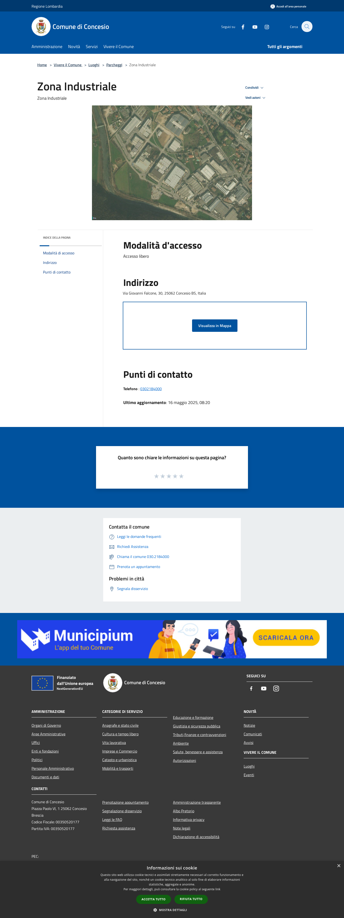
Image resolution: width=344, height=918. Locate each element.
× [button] (338, 866)
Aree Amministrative (48, 734)
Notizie (249, 725)
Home (42, 65)
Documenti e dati (45, 777)
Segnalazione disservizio (122, 811)
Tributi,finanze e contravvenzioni (199, 735)
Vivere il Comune (68, 65)
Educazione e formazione (193, 717)
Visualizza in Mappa (214, 325)
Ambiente (181, 743)
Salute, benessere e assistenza (198, 752)
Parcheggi (114, 65)
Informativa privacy (188, 819)
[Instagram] (264, 26)
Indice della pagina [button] (56, 237)
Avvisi (248, 742)
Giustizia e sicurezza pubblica (196, 726)
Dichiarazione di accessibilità (196, 837)
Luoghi (93, 65)
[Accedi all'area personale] (288, 6)
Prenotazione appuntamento (125, 802)
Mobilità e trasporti (117, 768)
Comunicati (253, 734)
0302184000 (151, 389)
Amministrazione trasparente (197, 802)
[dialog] (172, 889)
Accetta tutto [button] (154, 899)
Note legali (181, 828)
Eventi (249, 775)
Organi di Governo (46, 725)
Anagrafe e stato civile (120, 725)
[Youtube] (252, 26)
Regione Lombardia (47, 6)
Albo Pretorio (183, 811)
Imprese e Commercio (119, 751)
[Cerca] (306, 26)
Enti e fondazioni (45, 751)
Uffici (36, 742)
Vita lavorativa (114, 742)
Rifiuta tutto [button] (191, 899)
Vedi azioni (256, 98)
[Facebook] (240, 26)
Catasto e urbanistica (119, 760)
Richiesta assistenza (118, 828)
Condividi (255, 88)
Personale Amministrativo (53, 768)
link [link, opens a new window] (217, 889)
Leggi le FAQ (112, 819)
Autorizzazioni (184, 760)
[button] (172, 909)
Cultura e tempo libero (120, 734)
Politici (37, 760)
